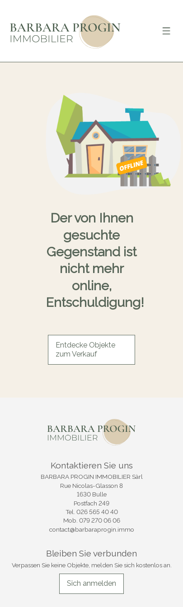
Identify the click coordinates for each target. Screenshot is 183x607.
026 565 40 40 (97, 511)
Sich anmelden (91, 583)
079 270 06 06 (99, 520)
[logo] (65, 31)
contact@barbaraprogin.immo (91, 529)
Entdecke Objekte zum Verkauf (85, 350)
